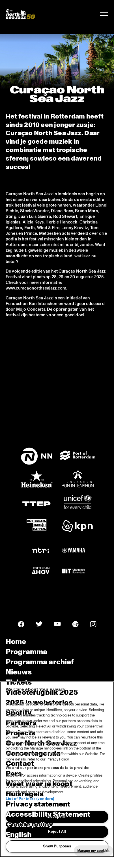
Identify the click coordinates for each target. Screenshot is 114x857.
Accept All (57, 816)
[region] (57, 769)
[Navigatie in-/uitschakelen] (104, 14)
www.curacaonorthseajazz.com (36, 288)
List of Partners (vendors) (30, 798)
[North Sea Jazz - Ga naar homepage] (20, 14)
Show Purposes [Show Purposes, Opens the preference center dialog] (57, 846)
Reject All (57, 831)
